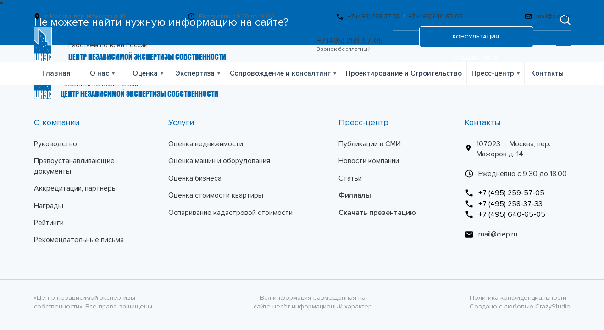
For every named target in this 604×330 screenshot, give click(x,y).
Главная (56, 73)
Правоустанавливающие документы (74, 166)
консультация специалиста (476, 40)
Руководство (55, 143)
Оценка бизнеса (195, 178)
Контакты (547, 73)
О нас (99, 73)
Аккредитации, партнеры (75, 188)
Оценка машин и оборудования (219, 160)
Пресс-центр (492, 73)
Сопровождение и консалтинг (280, 73)
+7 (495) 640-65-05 (436, 16)
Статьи (350, 178)
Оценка (145, 73)
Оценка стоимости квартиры (215, 195)
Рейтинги (49, 222)
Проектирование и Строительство (404, 73)
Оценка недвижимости (205, 143)
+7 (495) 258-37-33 (373, 16)
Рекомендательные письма (79, 239)
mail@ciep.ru (553, 16)
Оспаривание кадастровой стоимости (230, 212)
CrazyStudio (553, 306)
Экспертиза (195, 73)
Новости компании (368, 160)
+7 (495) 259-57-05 (350, 40)
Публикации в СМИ (369, 143)
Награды (48, 205)
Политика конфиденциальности (518, 298)
